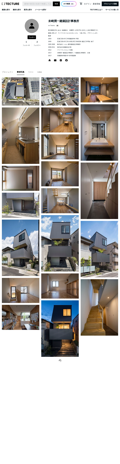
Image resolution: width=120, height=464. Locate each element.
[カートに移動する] (81, 3)
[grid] (60, 218)
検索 (56, 4)
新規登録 (96, 4)
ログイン (87, 4)
